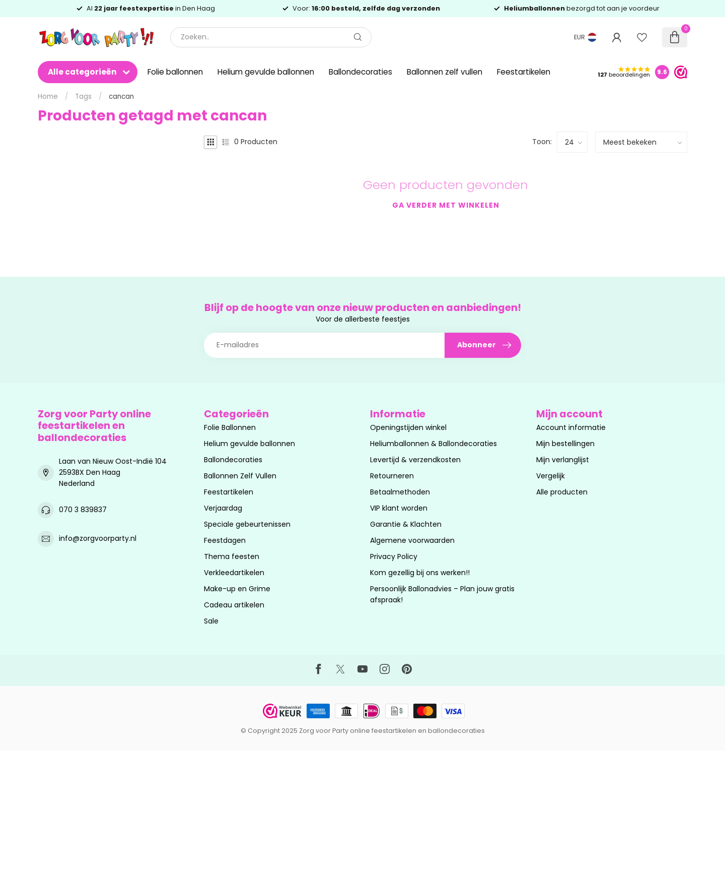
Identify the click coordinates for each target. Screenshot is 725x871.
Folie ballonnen (175, 72)
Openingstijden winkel (408, 427)
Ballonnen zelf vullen (444, 72)
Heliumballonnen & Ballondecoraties (433, 444)
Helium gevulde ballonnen (266, 72)
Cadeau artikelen (234, 605)
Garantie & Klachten (406, 524)
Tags (83, 96)
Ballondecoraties (360, 72)
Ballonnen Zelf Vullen (240, 476)
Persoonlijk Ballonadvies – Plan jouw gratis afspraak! (442, 594)
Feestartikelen (523, 72)
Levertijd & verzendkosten (415, 460)
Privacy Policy (393, 556)
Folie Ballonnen (230, 427)
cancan (121, 96)
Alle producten (562, 492)
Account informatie (571, 427)
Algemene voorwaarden (412, 540)
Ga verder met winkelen (445, 205)
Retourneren (392, 476)
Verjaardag (223, 508)
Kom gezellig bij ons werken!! (420, 573)
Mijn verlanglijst (562, 460)
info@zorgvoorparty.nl (97, 538)
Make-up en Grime (237, 589)
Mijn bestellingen (565, 444)
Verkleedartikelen (234, 573)
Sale (211, 621)
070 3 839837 (83, 510)
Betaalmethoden (400, 492)
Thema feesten (231, 556)
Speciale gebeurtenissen (247, 524)
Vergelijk (550, 476)
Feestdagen (225, 540)
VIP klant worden (398, 508)
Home (48, 96)
